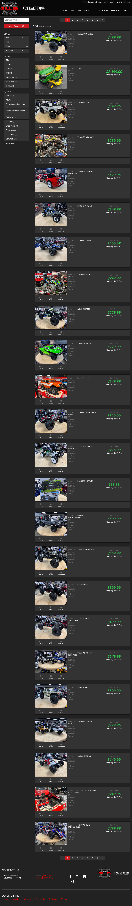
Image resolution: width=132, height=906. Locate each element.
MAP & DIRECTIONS (44, 878)
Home (6, 899)
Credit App (53, 899)
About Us (28, 899)
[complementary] (125, 899)
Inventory (16, 899)
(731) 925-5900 (124, 2)
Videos (64, 899)
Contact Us (40, 899)
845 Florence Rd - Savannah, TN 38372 (99, 2)
